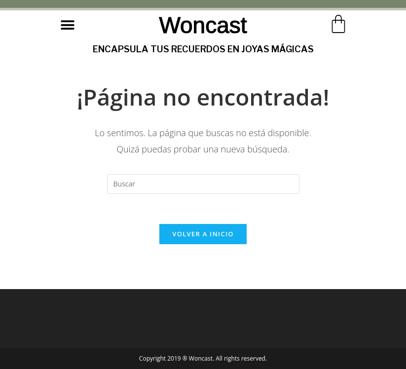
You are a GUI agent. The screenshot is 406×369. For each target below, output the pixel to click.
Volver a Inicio (202, 233)
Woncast (203, 25)
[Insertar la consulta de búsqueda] (203, 184)
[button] (68, 25)
